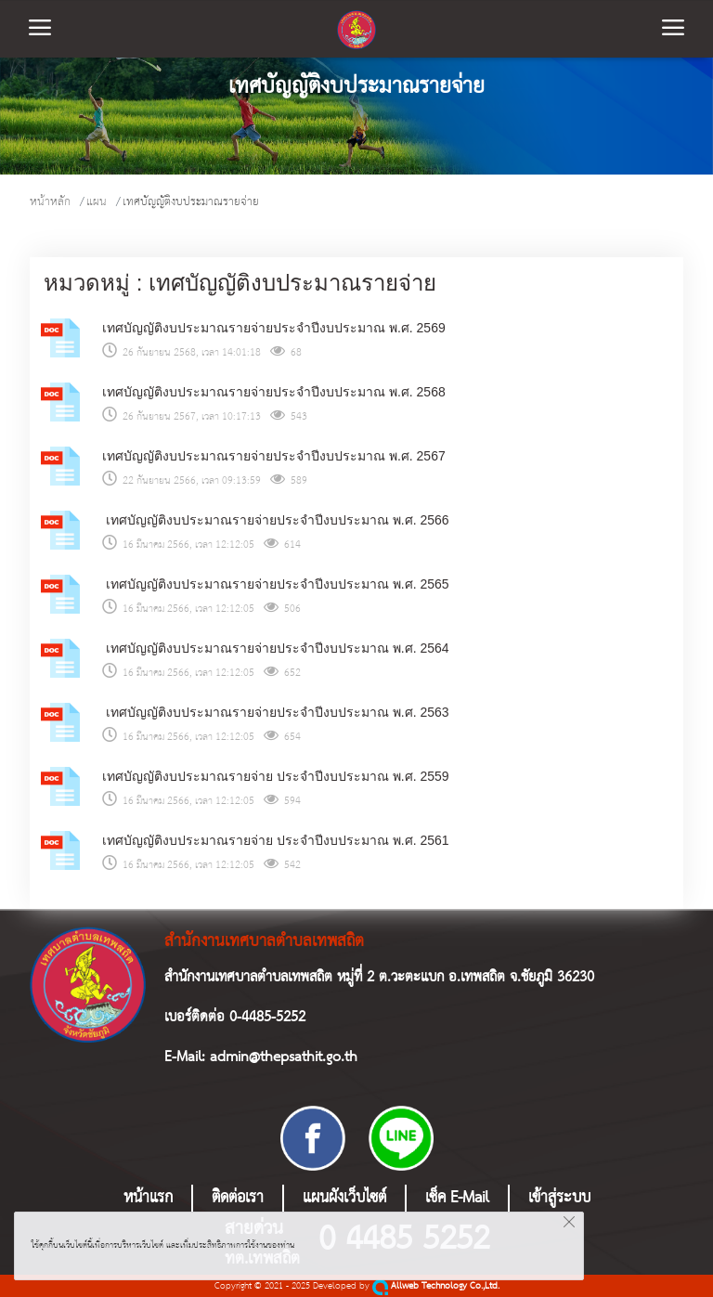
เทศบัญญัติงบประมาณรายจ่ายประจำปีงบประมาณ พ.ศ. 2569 (274, 327)
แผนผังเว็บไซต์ (344, 1198)
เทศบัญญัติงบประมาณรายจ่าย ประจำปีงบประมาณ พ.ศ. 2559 (275, 776)
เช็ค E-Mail (457, 1198)
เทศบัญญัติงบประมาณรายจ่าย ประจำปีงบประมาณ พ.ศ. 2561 (275, 840)
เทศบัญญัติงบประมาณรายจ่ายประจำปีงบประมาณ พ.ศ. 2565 (275, 584)
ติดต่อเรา (238, 1198)
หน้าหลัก (50, 202)
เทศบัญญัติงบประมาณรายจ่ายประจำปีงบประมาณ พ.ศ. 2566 (275, 519)
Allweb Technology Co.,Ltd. (435, 1286)
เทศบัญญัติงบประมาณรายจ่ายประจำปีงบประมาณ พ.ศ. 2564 (275, 648)
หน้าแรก (148, 1198)
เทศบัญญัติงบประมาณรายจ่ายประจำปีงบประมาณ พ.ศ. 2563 (275, 712)
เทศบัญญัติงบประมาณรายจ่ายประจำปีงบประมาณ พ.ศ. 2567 (274, 455)
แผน (96, 202)
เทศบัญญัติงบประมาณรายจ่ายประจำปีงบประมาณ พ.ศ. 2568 (274, 391)
